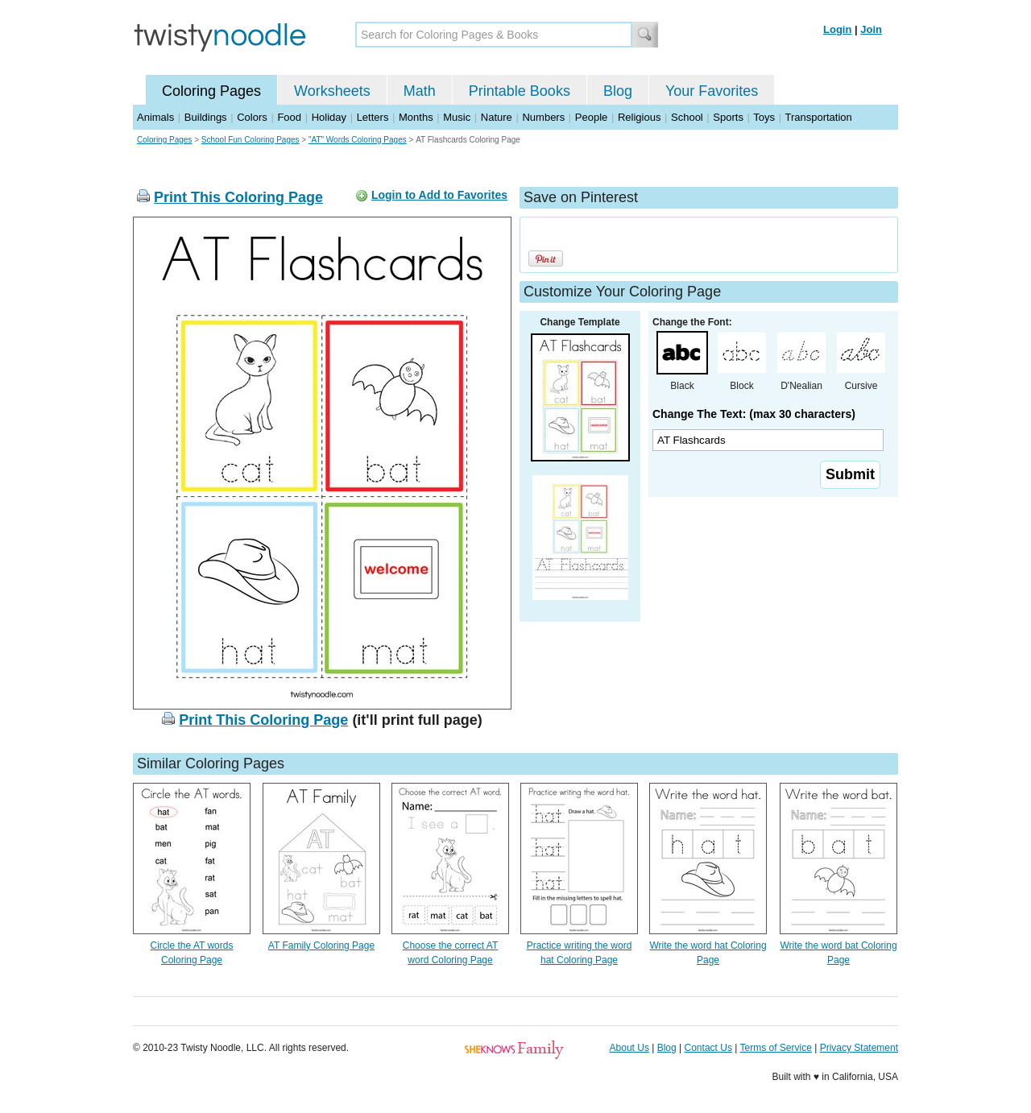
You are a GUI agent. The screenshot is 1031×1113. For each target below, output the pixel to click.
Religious (639, 117)
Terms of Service (775, 1047)
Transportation (818, 117)
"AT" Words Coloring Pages (357, 139)
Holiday (329, 117)
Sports (728, 117)
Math (420, 91)
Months (416, 117)
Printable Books (519, 91)
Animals (155, 117)
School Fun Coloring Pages (250, 139)
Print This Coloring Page (238, 197)
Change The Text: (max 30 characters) (753, 414)
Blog (617, 91)
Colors (252, 117)
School (687, 117)
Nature (496, 117)
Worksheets (332, 91)
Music (456, 117)
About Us (629, 1047)
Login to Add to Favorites (439, 194)
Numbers (543, 117)
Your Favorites (711, 91)
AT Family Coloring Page (321, 945)
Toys (764, 117)
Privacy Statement (859, 1047)
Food (289, 117)
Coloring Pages (211, 91)
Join (871, 29)
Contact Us (708, 1047)
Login (837, 29)
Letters (373, 117)
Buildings (205, 117)
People (591, 117)
